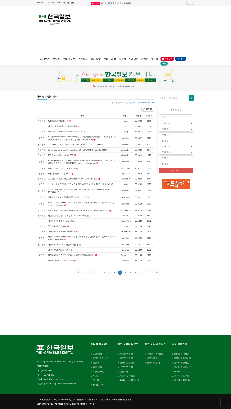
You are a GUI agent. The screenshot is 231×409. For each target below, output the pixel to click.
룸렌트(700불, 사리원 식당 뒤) (62, 260)
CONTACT (61, 3)
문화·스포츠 (69, 59)
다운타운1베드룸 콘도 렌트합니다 (63, 231)
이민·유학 (95, 59)
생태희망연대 (153, 362)
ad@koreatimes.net (67, 383)
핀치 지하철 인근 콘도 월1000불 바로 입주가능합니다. (72, 255)
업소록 (154, 59)
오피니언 (133, 59)
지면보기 (45, 59)
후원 (164, 63)
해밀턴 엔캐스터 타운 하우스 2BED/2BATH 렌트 (70, 216)
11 (141, 272)
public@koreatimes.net (143, 102)
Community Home (104, 86)
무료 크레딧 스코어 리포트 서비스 (63, 168)
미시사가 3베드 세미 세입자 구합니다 (65, 245)
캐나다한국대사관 (182, 367)
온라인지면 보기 (101, 358)
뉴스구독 (167, 59)
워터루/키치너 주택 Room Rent (62, 221)
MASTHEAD (50, 3)
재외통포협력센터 (182, 380)
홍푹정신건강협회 (155, 353)
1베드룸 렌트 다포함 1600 (60, 174)
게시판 (144, 59)
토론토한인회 (126, 367)
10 (136, 272)
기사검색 (180, 59)
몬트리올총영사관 (182, 358)
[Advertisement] (135, 31)
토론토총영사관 (181, 353)
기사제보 (70, 3)
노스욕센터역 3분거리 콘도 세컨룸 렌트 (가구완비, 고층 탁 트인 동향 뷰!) (80, 184)
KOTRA (177, 371)
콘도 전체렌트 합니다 (58, 226)
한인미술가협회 (127, 376)
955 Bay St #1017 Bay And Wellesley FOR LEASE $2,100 (74, 179)
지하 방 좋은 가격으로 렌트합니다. (64, 126)
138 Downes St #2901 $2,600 (62, 155)
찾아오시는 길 (100, 384)
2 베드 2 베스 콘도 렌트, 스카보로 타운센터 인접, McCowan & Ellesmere (80, 210)
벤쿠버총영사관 (181, 362)
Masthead (97, 353)
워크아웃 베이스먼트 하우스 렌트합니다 (66, 131)
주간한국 (82, 59)
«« (78, 272)
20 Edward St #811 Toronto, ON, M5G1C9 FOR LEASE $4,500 (76, 145)
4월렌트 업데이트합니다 (59, 121)
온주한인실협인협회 (130, 380)
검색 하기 (176, 171)
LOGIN (40, 3)
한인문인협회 (126, 353)
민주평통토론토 (181, 376)
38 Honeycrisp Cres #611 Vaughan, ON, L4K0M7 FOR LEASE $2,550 (79, 150)
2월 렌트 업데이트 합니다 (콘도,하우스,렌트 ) (68, 197)
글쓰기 (147, 109)
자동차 (122, 59)
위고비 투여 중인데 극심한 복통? (116, 3)
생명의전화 (152, 358)
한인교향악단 (126, 358)
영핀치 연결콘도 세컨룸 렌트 (61, 250)
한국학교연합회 (127, 362)
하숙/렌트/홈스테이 (126, 86)
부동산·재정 (110, 59)
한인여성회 (125, 371)
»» (157, 272)
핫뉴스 (56, 59)
